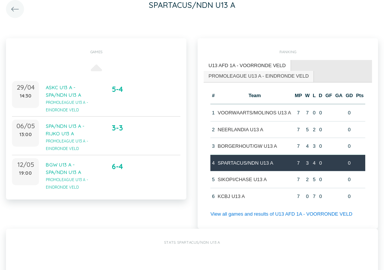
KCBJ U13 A (231, 196)
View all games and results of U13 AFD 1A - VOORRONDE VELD (281, 214)
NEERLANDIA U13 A (240, 129)
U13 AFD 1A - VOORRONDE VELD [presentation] (247, 65)
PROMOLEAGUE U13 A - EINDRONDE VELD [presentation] (258, 76)
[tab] (247, 66)
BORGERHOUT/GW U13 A (247, 146)
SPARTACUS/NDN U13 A (245, 163)
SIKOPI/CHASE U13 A (242, 179)
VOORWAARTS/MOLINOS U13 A (254, 113)
